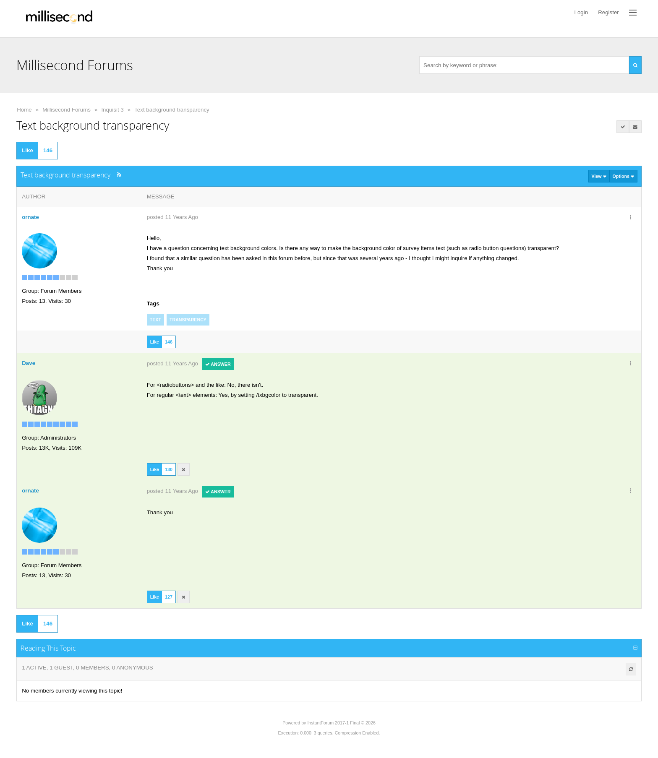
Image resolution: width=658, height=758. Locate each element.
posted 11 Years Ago (172, 217)
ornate (30, 217)
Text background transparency (171, 110)
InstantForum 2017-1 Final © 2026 (341, 722)
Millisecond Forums (66, 110)
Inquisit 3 (112, 110)
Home (24, 110)
